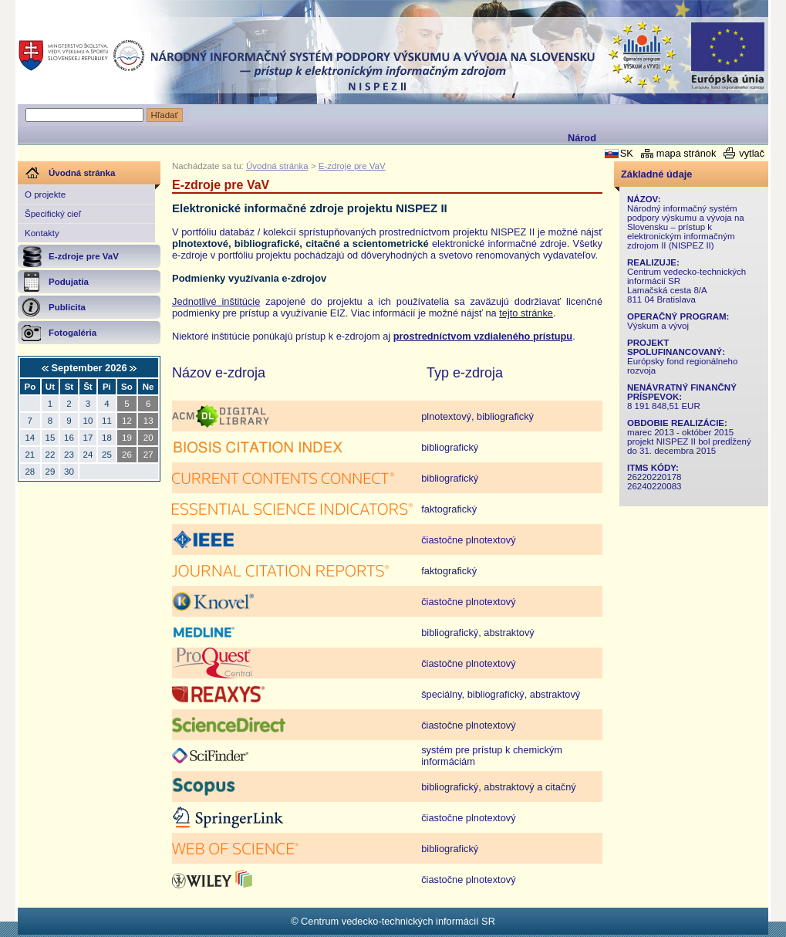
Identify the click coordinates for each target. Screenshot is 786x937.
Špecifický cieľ (53, 213)
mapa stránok (686, 153)
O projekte (45, 194)
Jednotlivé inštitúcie (216, 301)
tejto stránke (526, 313)
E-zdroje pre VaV (352, 166)
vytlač (751, 153)
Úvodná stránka (277, 166)
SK (626, 153)
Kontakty (42, 233)
